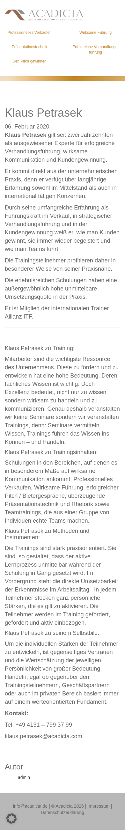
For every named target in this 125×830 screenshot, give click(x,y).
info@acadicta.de (30, 806)
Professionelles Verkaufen (29, 32)
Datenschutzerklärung (62, 812)
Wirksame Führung (95, 32)
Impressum (98, 806)
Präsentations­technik (29, 47)
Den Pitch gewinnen (29, 61)
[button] (11, 818)
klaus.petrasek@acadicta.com (43, 736)
